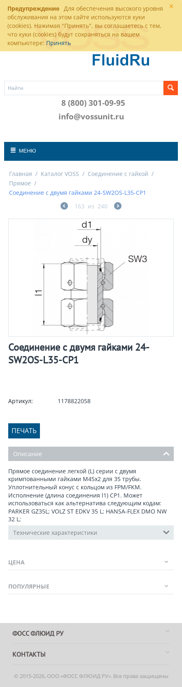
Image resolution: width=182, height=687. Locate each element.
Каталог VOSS (60, 174)
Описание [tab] (91, 453)
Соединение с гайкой (118, 174)
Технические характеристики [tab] (91, 531)
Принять (58, 43)
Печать (24, 430)
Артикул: (20, 401)
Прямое (20, 183)
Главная (20, 174)
